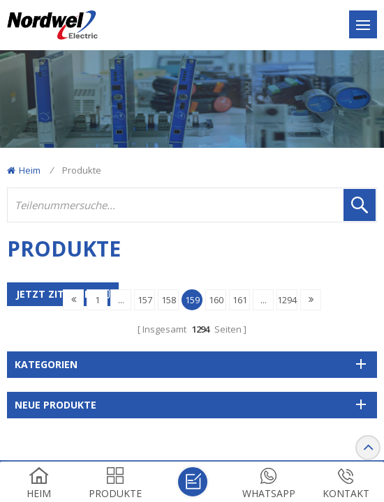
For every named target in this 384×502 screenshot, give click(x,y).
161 (239, 300)
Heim (23, 170)
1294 (287, 300)
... (121, 300)
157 (145, 300)
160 (216, 300)
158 (168, 300)
